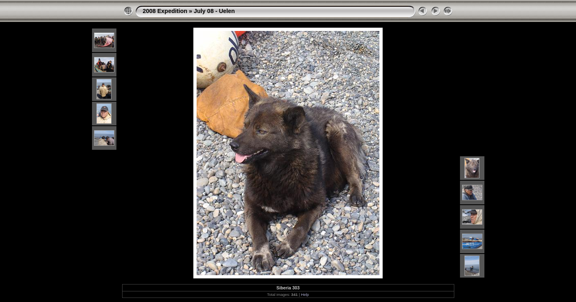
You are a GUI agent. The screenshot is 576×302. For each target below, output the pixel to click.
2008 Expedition (165, 11)
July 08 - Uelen (214, 11)
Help (305, 294)
